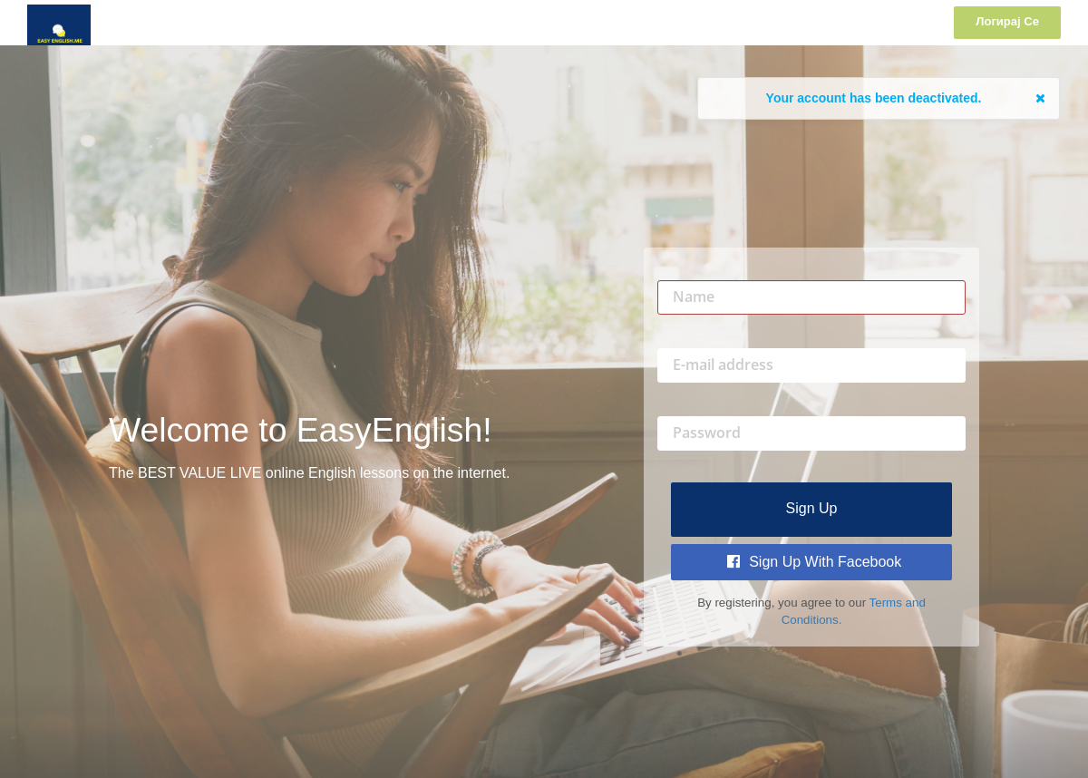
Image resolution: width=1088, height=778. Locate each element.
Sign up (812, 508)
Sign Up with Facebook (814, 561)
